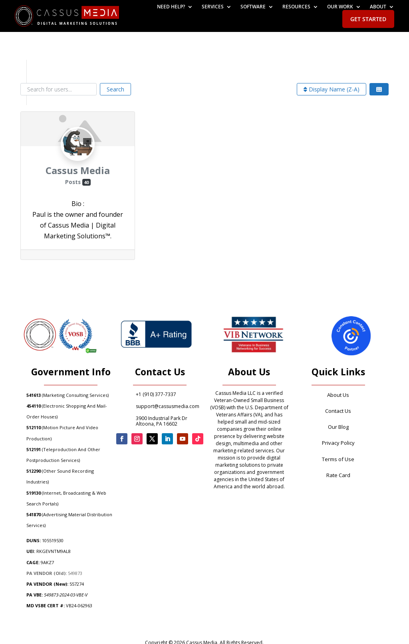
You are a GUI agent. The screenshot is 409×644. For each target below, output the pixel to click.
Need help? (171, 7)
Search (115, 89)
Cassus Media (78, 170)
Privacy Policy (338, 442)
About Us (338, 394)
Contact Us (338, 410)
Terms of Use (338, 459)
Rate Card (338, 475)
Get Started (368, 19)
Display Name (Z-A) (331, 89)
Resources (296, 7)
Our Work (340, 7)
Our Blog (338, 426)
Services (213, 7)
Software (253, 7)
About (378, 7)
